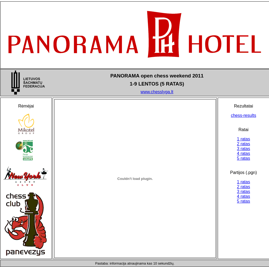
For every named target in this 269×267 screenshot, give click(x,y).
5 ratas (243, 158)
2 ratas (243, 144)
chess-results (243, 115)
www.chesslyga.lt (157, 92)
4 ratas (243, 153)
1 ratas (243, 139)
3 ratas (243, 148)
